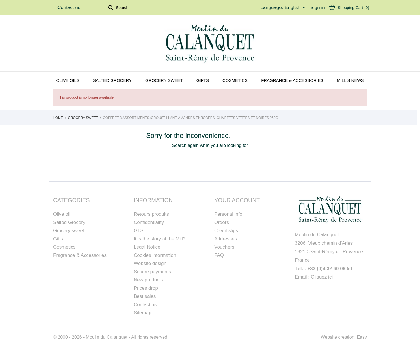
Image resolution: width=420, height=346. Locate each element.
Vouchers (224, 247)
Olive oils (67, 80)
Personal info (228, 214)
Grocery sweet (164, 80)
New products (148, 280)
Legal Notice (147, 247)
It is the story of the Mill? (159, 239)
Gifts (202, 80)
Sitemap (142, 312)
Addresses (225, 239)
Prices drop (146, 288)
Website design (150, 263)
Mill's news (350, 80)
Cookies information (155, 255)
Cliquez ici (322, 277)
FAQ (219, 255)
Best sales (145, 296)
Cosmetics (235, 80)
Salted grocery (112, 80)
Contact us (68, 7)
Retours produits (151, 214)
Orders (221, 222)
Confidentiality (149, 222)
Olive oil (61, 214)
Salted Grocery (69, 222)
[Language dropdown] (295, 7)
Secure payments (152, 271)
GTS (139, 230)
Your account (237, 200)
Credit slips (226, 230)
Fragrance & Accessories (292, 80)
